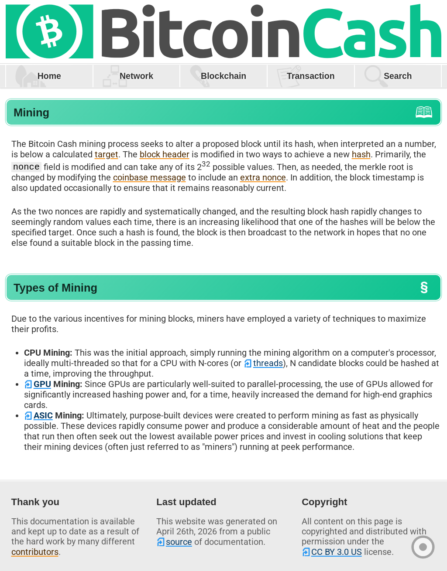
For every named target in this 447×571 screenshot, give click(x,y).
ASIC (43, 415)
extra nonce (263, 177)
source (179, 542)
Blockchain (223, 76)
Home (49, 76)
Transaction (311, 76)
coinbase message (149, 177)
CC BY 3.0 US (336, 552)
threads (268, 363)
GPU (42, 384)
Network (136, 76)
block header (164, 154)
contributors (34, 552)
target (106, 154)
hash (361, 154)
